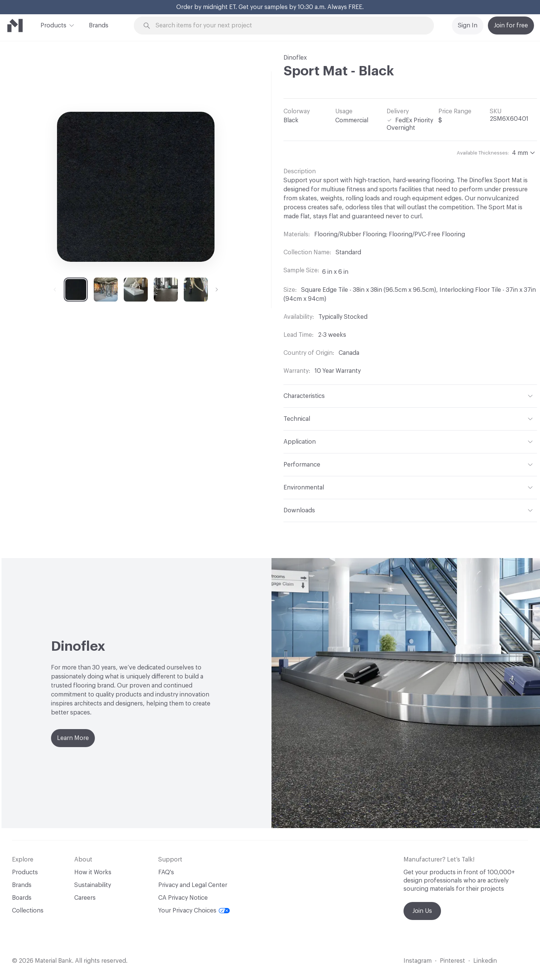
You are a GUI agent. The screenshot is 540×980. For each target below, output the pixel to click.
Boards (22, 898)
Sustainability (92, 885)
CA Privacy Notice (183, 898)
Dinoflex (295, 58)
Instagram (418, 961)
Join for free (511, 26)
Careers (85, 898)
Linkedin (485, 961)
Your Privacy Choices (194, 910)
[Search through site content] (288, 25)
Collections (28, 911)
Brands (98, 26)
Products (53, 25)
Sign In (467, 26)
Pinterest (452, 961)
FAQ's (166, 872)
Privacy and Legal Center (192, 885)
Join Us (422, 911)
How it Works (92, 872)
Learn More (73, 738)
